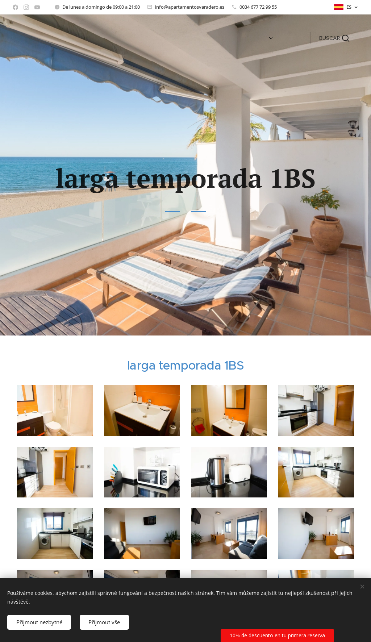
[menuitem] (269, 38)
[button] (334, 38)
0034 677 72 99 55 (258, 7)
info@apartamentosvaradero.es (189, 7)
